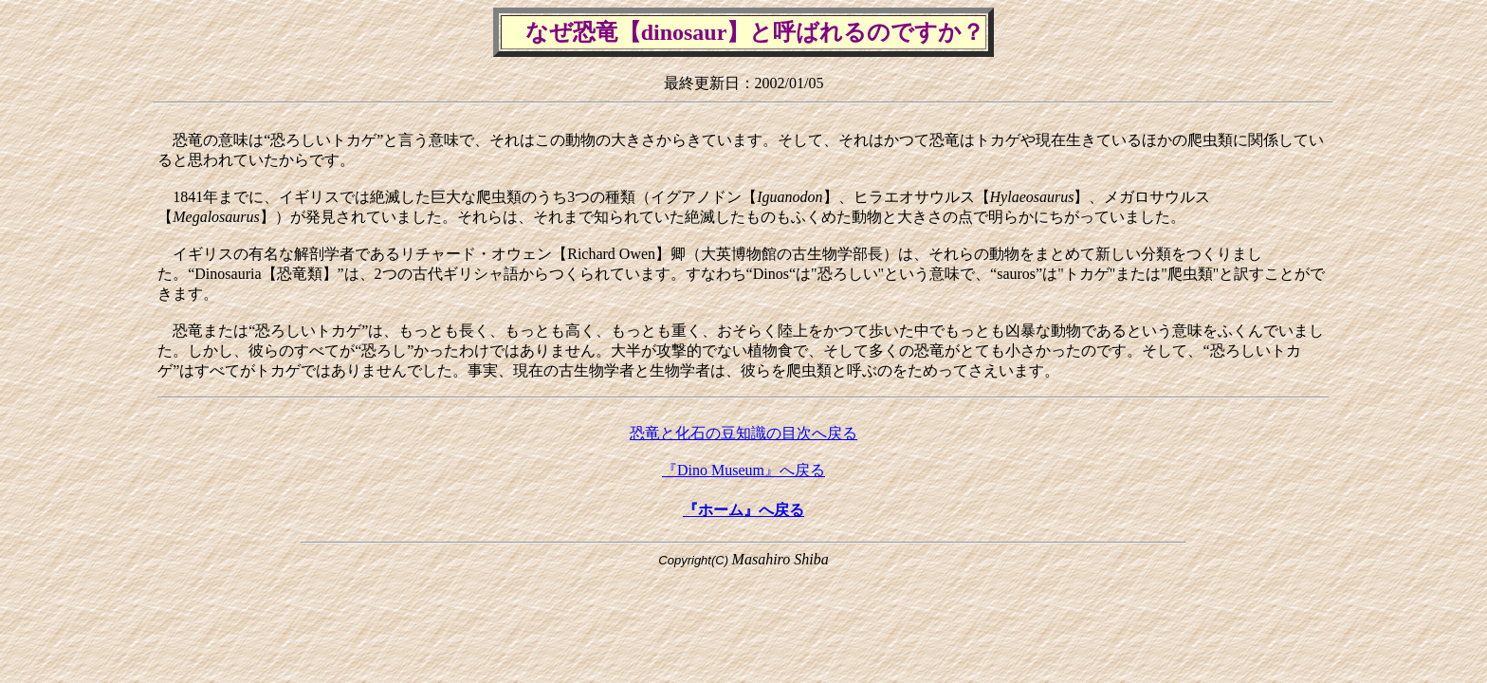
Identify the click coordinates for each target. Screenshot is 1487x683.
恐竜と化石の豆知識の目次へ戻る (743, 433)
